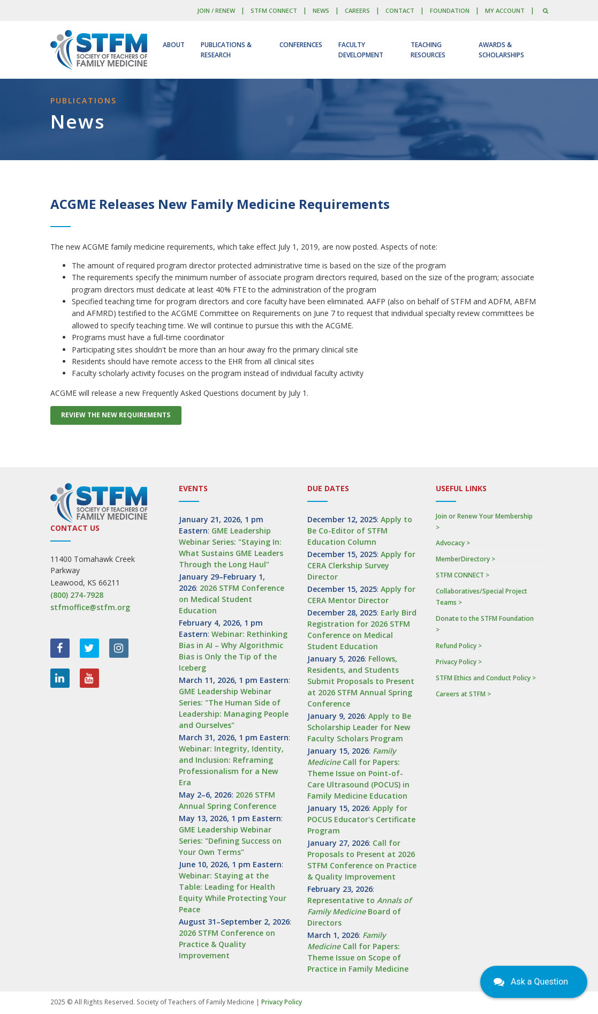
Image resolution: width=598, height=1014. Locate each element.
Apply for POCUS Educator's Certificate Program (361, 819)
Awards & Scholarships (501, 49)
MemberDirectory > (465, 559)
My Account (505, 10)
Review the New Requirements (115, 414)
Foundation (450, 10)
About (174, 44)
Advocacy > (453, 542)
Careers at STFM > (463, 693)
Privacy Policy (281, 1002)
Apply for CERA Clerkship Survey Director (361, 565)
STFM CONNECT (274, 10)
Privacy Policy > (459, 661)
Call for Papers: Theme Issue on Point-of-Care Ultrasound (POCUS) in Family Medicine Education (358, 773)
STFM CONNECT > (462, 575)
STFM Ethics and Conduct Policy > (486, 677)
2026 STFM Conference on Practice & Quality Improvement (227, 944)
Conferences (300, 44)
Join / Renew (216, 10)
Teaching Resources (428, 49)
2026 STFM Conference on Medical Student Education (231, 599)
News (321, 10)
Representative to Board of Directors (359, 911)
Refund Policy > (459, 645)
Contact (399, 10)
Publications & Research (226, 49)
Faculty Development (360, 49)
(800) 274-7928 (76, 595)
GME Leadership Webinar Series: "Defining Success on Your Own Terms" (230, 840)
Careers (357, 10)
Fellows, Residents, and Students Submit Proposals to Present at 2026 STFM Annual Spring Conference (360, 681)
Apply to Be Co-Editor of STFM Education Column (359, 530)
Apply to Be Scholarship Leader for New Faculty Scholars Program (359, 727)
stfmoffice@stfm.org (90, 607)
